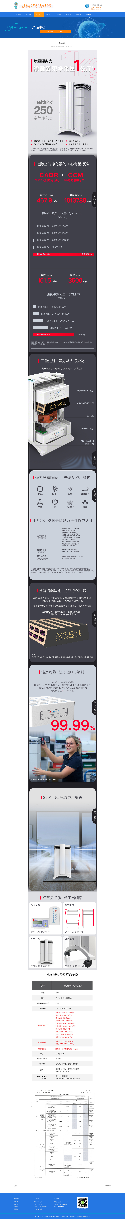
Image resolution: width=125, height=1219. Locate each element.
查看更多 (108, 1185)
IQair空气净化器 (60, 46)
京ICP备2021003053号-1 (83, 1216)
